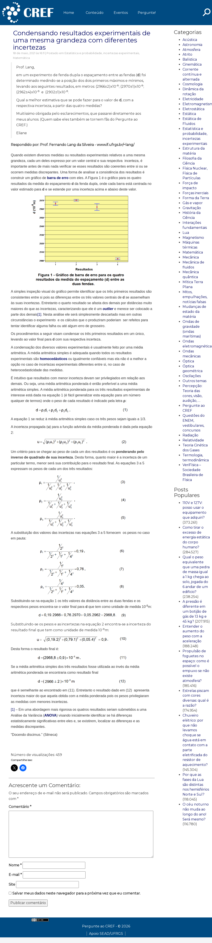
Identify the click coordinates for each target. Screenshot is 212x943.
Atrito (187, 54)
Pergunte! (147, 13)
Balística (190, 59)
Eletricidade (193, 99)
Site (12, 884)
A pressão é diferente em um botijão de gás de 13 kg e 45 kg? (195, 611)
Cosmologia (192, 84)
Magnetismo (193, 238)
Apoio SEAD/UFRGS (106, 934)
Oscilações (192, 376)
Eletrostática (193, 109)
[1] (39, 314)
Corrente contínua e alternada (192, 74)
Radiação (190, 435)
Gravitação (192, 208)
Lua (186, 233)
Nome (15, 865)
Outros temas (194, 381)
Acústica (190, 40)
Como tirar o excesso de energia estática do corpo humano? (196, 537)
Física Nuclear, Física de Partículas (195, 173)
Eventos (121, 13)
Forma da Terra (196, 198)
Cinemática (192, 64)
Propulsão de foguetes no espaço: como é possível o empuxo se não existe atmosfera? (196, 666)
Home (68, 13)
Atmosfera (191, 50)
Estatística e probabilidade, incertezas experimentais (102, 53)
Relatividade (193, 440)
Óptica (188, 361)
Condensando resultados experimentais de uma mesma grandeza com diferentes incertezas (82, 40)
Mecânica (191, 257)
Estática (189, 114)
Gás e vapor (193, 203)
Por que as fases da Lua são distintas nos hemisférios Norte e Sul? (196, 784)
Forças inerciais (195, 193)
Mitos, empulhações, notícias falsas (195, 297)
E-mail (15, 875)
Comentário (20, 807)
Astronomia (192, 45)
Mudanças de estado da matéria (194, 312)
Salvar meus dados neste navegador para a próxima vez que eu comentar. (76, 893)
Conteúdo (95, 13)
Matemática (21, 58)
